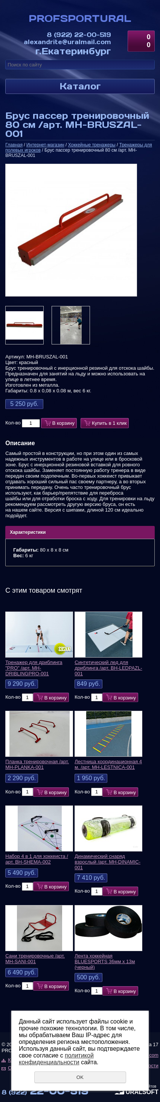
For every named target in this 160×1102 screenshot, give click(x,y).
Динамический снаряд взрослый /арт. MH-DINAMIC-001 (107, 861)
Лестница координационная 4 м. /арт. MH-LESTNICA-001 (108, 764)
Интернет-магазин (45, 145)
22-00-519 (79, 34)
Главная (14, 145)
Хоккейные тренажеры (92, 145)
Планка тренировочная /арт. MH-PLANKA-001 (37, 764)
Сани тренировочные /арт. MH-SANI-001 (35, 958)
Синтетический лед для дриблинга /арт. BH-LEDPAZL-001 (108, 667)
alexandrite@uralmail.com (67, 41)
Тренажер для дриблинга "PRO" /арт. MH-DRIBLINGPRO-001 (33, 667)
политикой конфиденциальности (56, 1058)
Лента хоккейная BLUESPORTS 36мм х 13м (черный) (105, 961)
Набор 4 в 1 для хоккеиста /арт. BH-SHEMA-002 (36, 859)
